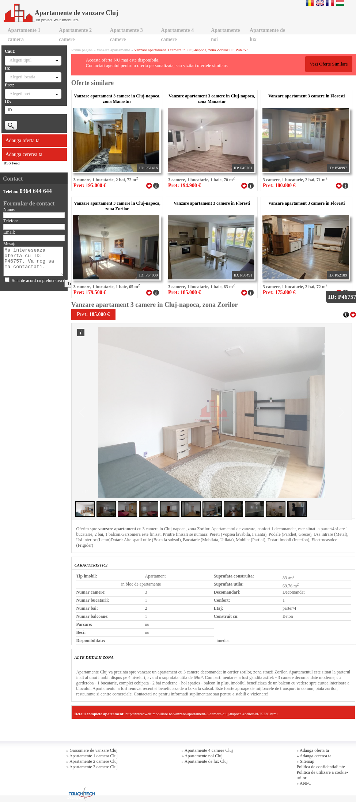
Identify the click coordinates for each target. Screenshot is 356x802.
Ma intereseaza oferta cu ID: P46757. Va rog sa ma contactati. (33, 261)
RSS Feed (12, 163)
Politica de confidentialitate (321, 766)
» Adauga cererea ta (314, 755)
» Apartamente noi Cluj (202, 755)
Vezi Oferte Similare (329, 64)
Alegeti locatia (22, 76)
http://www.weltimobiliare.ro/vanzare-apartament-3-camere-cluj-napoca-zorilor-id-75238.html (201, 714)
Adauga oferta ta (22, 140)
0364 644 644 (36, 191)
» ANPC (304, 783)
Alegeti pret (20, 93)
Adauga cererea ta (23, 154)
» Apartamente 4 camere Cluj (207, 750)
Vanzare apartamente (113, 50)
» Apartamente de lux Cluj (205, 761)
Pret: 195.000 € (89, 185)
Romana (310, 3)
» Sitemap (305, 761)
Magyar (340, 3)
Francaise (330, 3)
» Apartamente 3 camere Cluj (92, 766)
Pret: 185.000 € (184, 292)
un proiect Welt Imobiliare (57, 20)
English (320, 3)
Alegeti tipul (20, 60)
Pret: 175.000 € (279, 292)
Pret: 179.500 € (89, 292)
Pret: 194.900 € (184, 185)
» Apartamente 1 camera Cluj (92, 755)
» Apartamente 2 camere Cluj (92, 761)
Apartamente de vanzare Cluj (61, 12)
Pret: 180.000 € (279, 185)
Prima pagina (81, 50)
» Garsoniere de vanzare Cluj (92, 750)
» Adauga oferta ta (313, 750)
